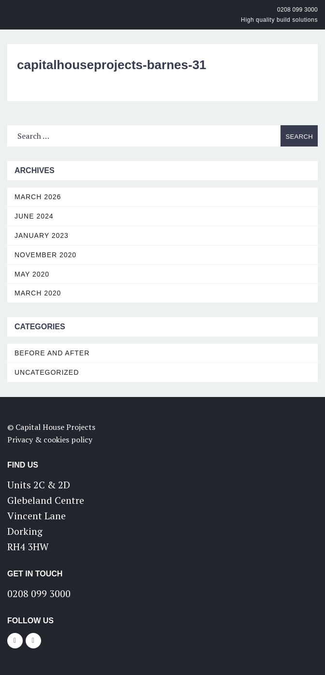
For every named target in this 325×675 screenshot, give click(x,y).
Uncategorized (47, 372)
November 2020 (45, 255)
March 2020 (38, 293)
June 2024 (34, 216)
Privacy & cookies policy (49, 439)
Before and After (52, 353)
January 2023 (42, 235)
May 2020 (32, 274)
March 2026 (38, 197)
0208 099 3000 (297, 9)
